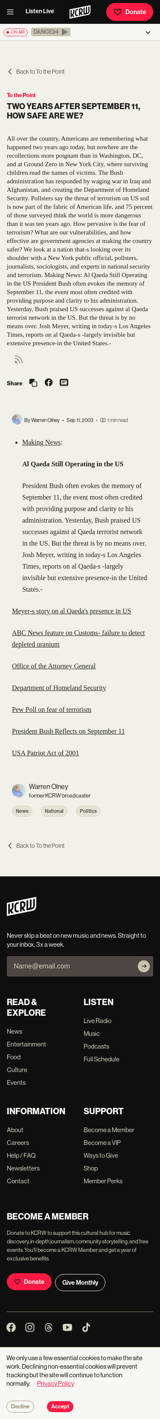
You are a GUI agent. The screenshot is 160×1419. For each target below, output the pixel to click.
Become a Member (109, 1129)
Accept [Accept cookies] (60, 1406)
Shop (91, 1168)
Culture (17, 1069)
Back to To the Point (35, 71)
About (15, 1129)
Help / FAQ (21, 1155)
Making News (41, 442)
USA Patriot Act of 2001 (45, 753)
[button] (50, 32)
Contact (18, 1181)
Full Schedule (101, 1059)
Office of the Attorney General (54, 666)
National (54, 811)
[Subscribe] (144, 966)
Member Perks (103, 1181)
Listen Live (40, 11)
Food (13, 1057)
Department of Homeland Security (59, 687)
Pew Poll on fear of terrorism (51, 709)
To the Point (21, 95)
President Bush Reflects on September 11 (68, 731)
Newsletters (23, 1168)
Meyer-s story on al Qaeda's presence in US (71, 611)
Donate (129, 12)
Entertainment (26, 1044)
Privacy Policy (55, 1383)
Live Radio (97, 1020)
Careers (18, 1142)
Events (16, 1082)
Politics (88, 811)
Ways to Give (101, 1155)
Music (92, 1033)
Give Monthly (80, 1282)
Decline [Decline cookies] (20, 1406)
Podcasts (96, 1046)
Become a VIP (102, 1142)
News (22, 811)
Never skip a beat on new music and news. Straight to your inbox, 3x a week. (76, 940)
